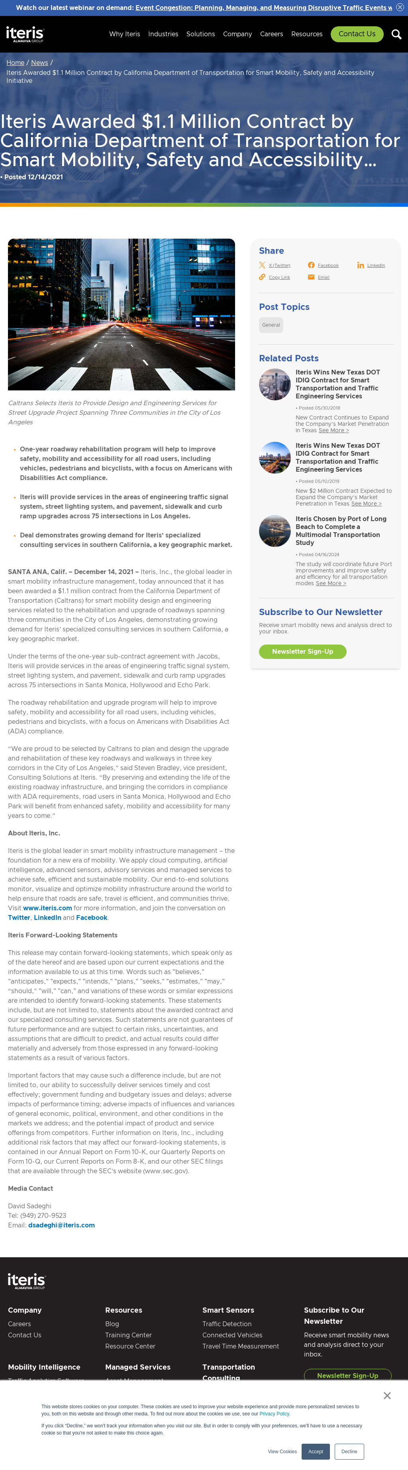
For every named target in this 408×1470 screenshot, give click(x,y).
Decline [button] (349, 1451)
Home (15, 63)
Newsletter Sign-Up (302, 652)
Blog (112, 1324)
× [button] (387, 1395)
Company (237, 34)
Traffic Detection (227, 1324)
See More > (334, 430)
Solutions (200, 34)
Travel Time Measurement (240, 1346)
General (271, 325)
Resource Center (130, 1346)
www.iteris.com (47, 908)
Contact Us (357, 34)
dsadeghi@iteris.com (61, 1225)
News (39, 63)
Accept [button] (315, 1451)
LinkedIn (47, 918)
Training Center (128, 1335)
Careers (271, 34)
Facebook (91, 918)
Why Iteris (124, 34)
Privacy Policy (274, 1414)
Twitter (19, 918)
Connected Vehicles (232, 1335)
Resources (307, 34)
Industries (163, 34)
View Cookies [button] (282, 1451)
